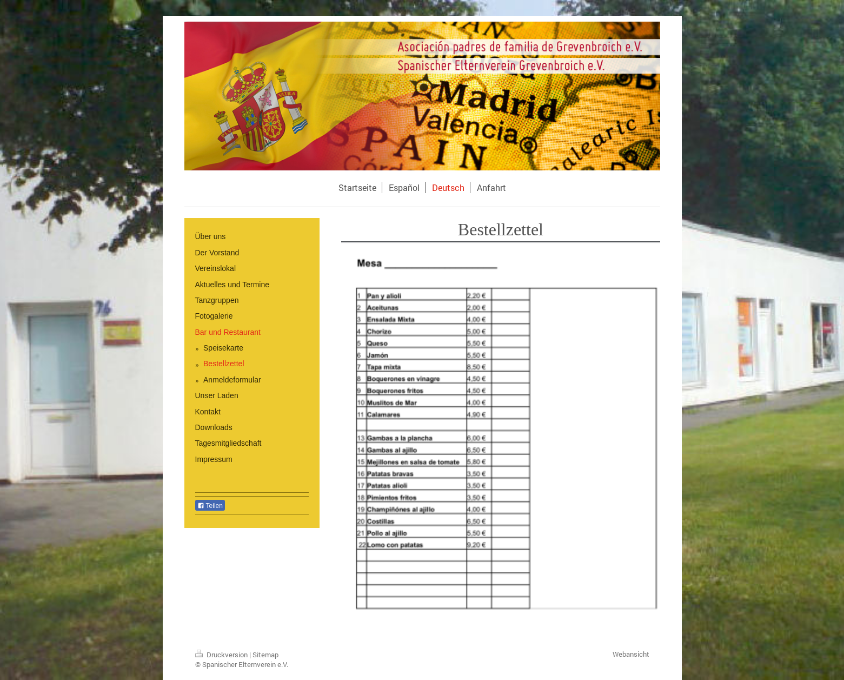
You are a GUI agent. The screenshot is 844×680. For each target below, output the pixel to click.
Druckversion (222, 654)
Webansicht (631, 654)
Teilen (210, 506)
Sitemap (265, 654)
